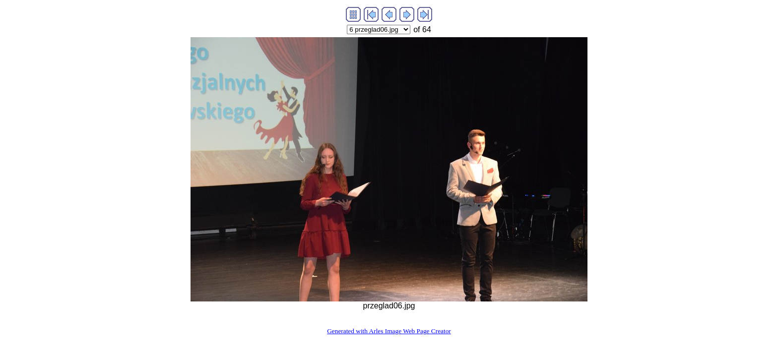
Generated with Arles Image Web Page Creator (389, 331)
